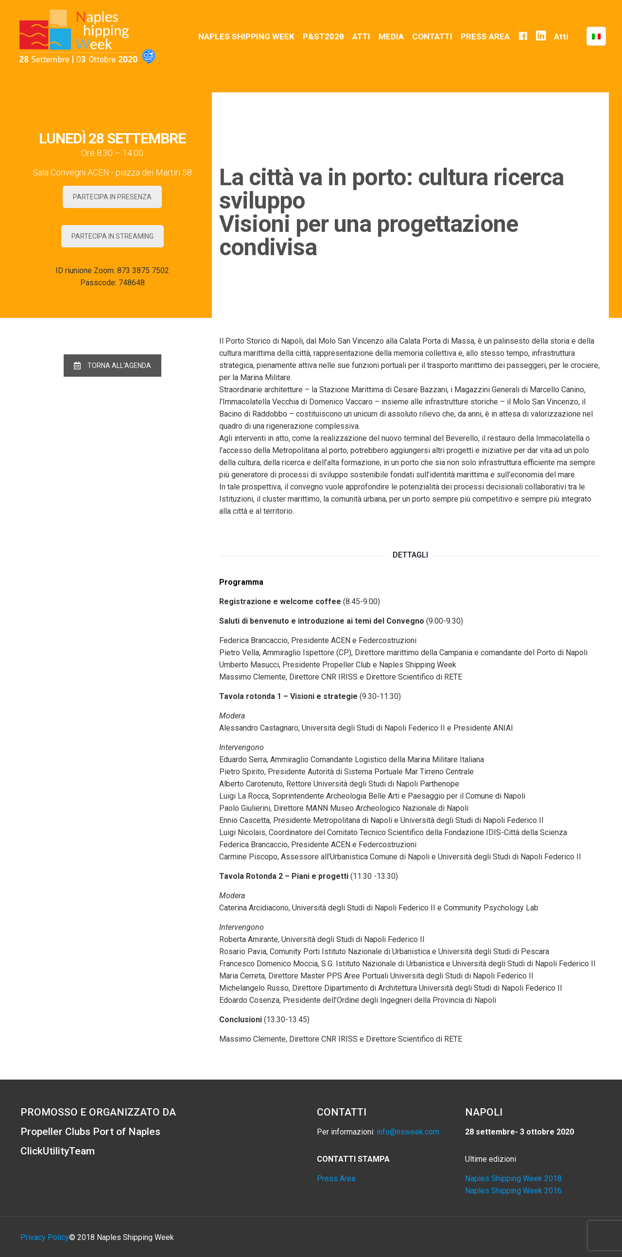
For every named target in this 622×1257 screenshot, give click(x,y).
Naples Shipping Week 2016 (513, 1190)
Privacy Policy (44, 1237)
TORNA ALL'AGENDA (112, 365)
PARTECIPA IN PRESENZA (112, 197)
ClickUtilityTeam (57, 1151)
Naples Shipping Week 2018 (513, 1178)
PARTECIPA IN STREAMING (112, 236)
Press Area (336, 1178)
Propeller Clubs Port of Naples (90, 1131)
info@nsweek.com (408, 1131)
